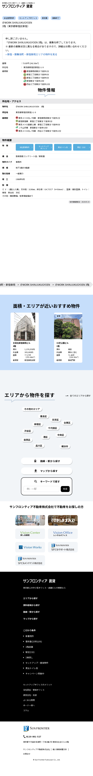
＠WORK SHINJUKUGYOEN (35, 284)
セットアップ (44, 147)
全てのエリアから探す (80, 395)
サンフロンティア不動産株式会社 (36, 749)
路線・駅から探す (31, 611)
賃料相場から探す (31, 605)
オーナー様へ (29, 705)
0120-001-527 (33, 736)
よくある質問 (29, 700)
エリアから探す (30, 598)
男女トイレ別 (63, 147)
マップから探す (30, 618)
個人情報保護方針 (60, 749)
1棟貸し (29, 657)
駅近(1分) (30, 652)
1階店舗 (29, 646)
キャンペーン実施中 (35, 673)
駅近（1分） (81, 147)
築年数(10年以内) (34, 641)
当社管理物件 (24, 147)
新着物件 (30, 636)
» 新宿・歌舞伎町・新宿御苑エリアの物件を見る (31, 54)
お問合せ (26, 753)
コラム (26, 710)
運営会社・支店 (30, 695)
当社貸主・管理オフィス (33, 689)
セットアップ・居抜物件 (37, 662)
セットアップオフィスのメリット (37, 684)
